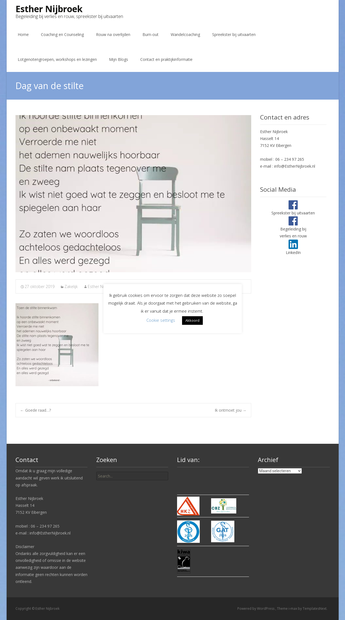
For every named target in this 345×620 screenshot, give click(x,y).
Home (23, 34)
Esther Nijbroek (101, 286)
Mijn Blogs (118, 59)
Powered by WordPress (256, 608)
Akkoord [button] (192, 320)
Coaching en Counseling (62, 34)
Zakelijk (71, 286)
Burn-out (150, 34)
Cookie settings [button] (160, 320)
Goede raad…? (35, 410)
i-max (293, 608)
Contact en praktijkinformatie (166, 59)
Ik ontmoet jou (231, 410)
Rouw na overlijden (113, 34)
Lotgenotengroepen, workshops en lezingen (57, 59)
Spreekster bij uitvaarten (234, 34)
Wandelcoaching (185, 34)
